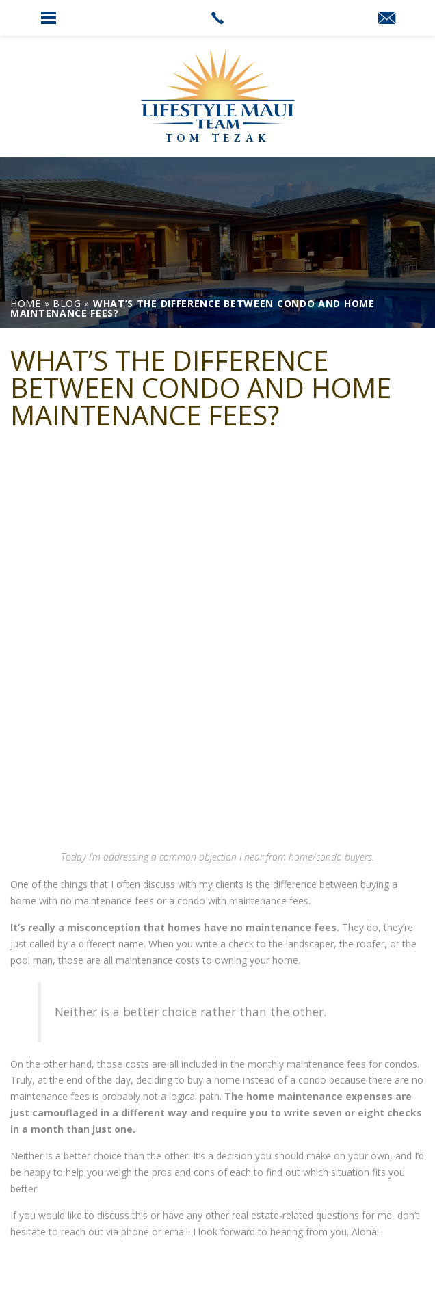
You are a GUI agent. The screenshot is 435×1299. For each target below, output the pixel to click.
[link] (217, 18)
